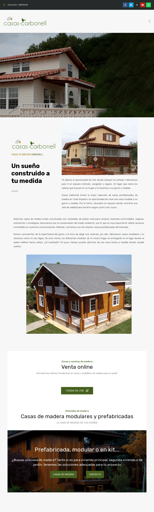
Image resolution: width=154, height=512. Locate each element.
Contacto (95, 474)
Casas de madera (63, 474)
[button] (149, 21)
